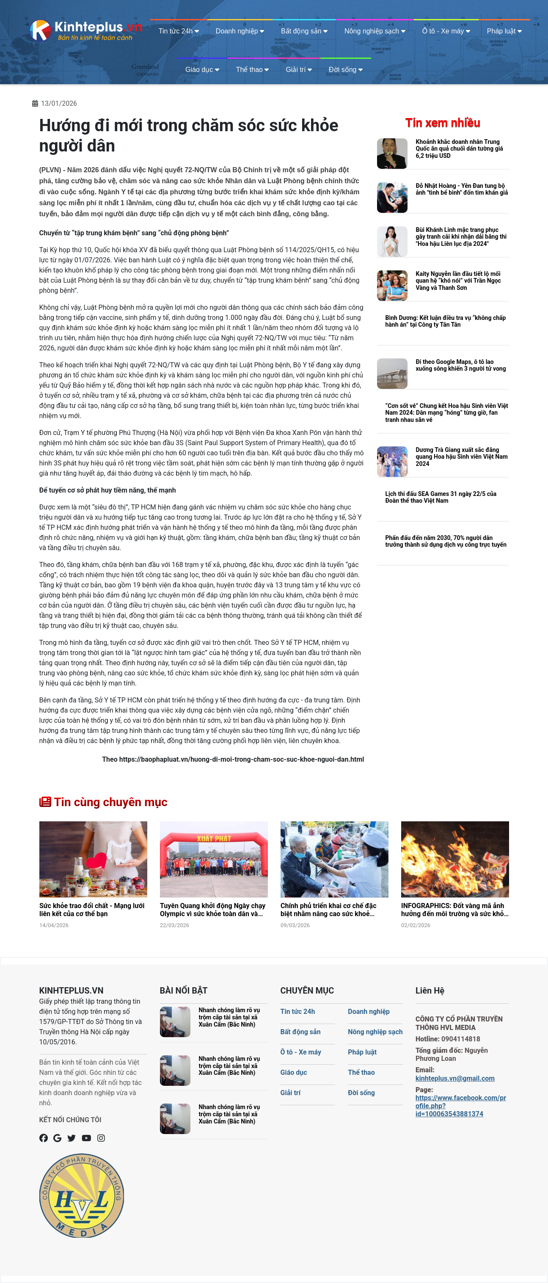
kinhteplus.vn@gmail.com (455, 1078)
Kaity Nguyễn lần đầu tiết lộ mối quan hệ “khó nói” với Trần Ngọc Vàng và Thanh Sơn (458, 281)
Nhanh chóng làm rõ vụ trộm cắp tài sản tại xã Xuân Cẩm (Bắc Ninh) (229, 1017)
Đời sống (346, 69)
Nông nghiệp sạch (374, 31)
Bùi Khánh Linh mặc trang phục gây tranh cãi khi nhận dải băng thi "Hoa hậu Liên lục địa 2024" (461, 237)
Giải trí (299, 69)
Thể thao (252, 69)
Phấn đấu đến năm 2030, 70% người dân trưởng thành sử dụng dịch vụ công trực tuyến (446, 541)
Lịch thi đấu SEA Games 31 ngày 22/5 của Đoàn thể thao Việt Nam (441, 497)
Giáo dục (202, 69)
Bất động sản (304, 31)
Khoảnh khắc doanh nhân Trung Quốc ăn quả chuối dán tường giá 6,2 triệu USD (459, 149)
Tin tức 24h (179, 31)
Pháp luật (504, 31)
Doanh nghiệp (240, 31)
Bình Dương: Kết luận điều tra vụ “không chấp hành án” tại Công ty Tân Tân (446, 321)
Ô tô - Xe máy (446, 31)
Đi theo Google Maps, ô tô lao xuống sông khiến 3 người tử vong (461, 365)
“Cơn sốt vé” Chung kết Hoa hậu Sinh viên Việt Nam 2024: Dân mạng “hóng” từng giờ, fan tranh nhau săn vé (447, 413)
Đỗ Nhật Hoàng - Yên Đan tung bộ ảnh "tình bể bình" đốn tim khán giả (462, 189)
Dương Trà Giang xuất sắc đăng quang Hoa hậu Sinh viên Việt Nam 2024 (462, 457)
